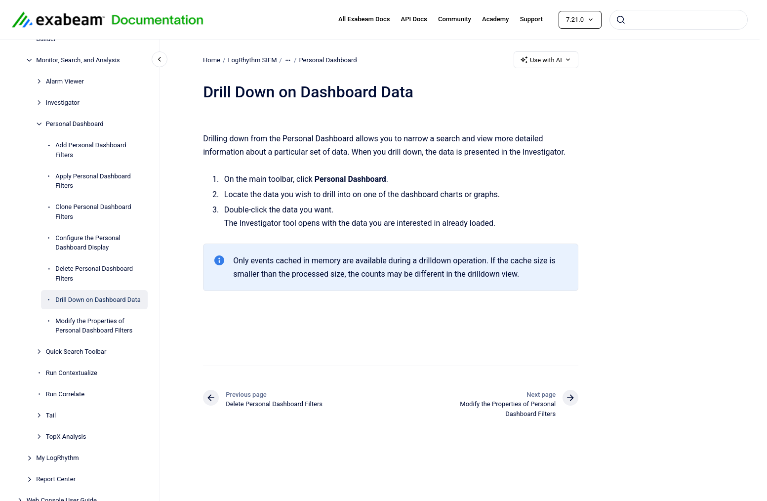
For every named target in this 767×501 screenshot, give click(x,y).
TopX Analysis (66, 436)
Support (531, 19)
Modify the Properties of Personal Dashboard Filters (93, 325)
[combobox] (678, 19)
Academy (495, 19)
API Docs (414, 19)
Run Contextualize (71, 372)
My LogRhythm (57, 457)
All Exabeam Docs (364, 19)
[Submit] (621, 20)
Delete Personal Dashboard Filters (94, 273)
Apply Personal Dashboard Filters (93, 181)
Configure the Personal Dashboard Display (88, 242)
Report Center (56, 479)
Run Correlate (65, 394)
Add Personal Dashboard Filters (90, 150)
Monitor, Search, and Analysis (78, 60)
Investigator (63, 102)
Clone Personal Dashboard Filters (93, 211)
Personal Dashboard (75, 123)
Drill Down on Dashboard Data (98, 299)
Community (454, 19)
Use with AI (546, 60)
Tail (51, 415)
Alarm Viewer (65, 81)
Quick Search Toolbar (76, 351)
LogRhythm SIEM (252, 59)
